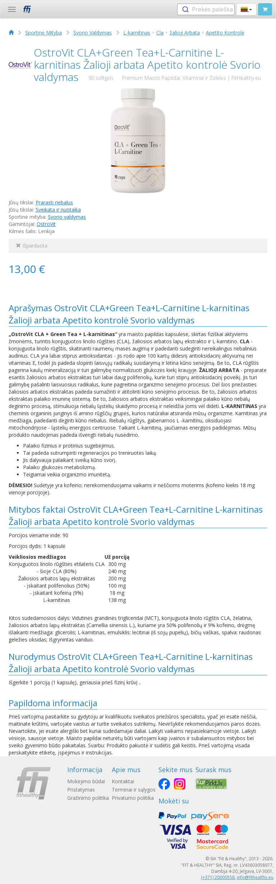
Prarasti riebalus (54, 202)
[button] (246, 9)
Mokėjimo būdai (86, 781)
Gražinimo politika (88, 797)
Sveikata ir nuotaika (58, 209)
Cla (160, 32)
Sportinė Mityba (43, 32)
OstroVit (46, 224)
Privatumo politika (133, 797)
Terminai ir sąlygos (134, 789)
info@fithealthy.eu (255, 877)
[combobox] (206, 9)
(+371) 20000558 (218, 877)
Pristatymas (81, 789)
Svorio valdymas (67, 216)
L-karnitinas (136, 32)
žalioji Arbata (185, 32)
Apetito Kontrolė (225, 32)
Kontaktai (123, 781)
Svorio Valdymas (92, 32)
